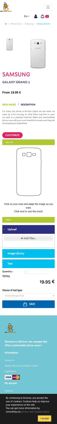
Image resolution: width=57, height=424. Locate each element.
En (26, 16)
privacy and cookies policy (35, 411)
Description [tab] (28, 104)
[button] (28, 304)
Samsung (29, 24)
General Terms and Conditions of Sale (21, 366)
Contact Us (9, 360)
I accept (44, 418)
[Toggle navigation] (48, 7)
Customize (12, 135)
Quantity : (7, 271)
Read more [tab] (9, 104)
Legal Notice (10, 371)
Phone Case (15, 24)
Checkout (9, 391)
